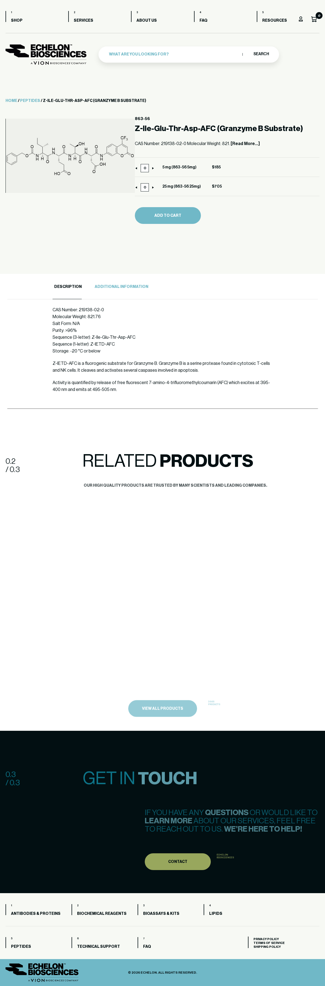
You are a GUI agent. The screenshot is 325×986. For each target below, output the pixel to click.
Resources (274, 21)
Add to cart (167, 216)
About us (146, 21)
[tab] (67, 287)
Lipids (215, 914)
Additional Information (121, 287)
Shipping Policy (267, 946)
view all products (162, 721)
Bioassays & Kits (161, 914)
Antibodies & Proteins (36, 914)
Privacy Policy (266, 939)
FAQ (203, 21)
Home (11, 101)
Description (68, 287)
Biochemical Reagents (102, 914)
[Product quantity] (145, 168)
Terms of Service (269, 943)
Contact (177, 873)
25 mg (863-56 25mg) (181, 186)
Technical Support (98, 947)
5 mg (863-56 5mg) (179, 167)
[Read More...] (245, 143)
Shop (17, 21)
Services (83, 21)
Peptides (30, 101)
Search (261, 54)
